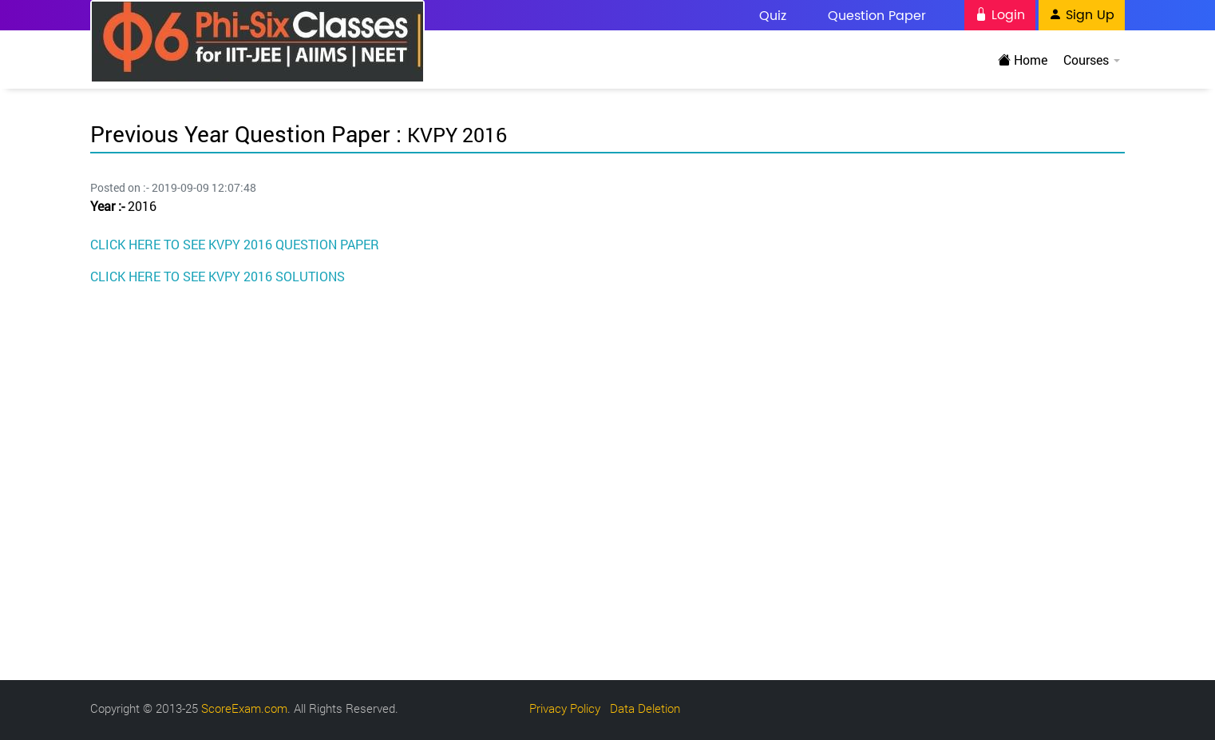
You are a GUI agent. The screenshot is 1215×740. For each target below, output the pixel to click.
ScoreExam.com (244, 708)
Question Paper (877, 16)
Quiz (772, 16)
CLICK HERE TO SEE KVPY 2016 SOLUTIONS (217, 276)
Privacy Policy (564, 708)
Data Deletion (645, 708)
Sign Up (1081, 15)
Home (1022, 59)
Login (1000, 15)
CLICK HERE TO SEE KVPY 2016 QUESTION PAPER (234, 244)
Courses (1090, 59)
